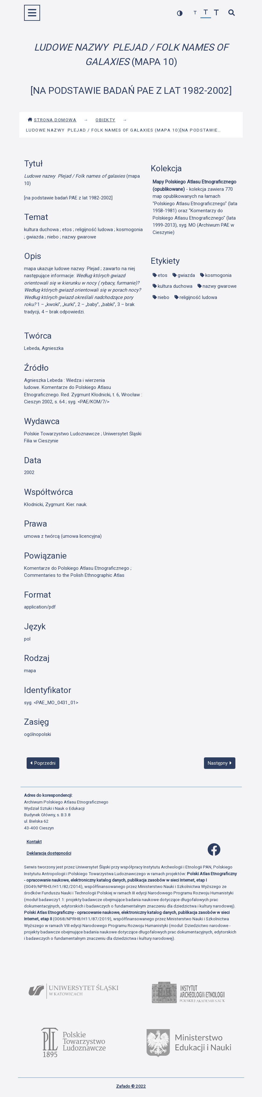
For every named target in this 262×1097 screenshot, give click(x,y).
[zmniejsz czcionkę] (195, 13)
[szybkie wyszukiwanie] (231, 13)
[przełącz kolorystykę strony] (179, 13)
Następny (220, 763)
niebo (163, 297)
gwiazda (186, 275)
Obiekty (105, 119)
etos (162, 275)
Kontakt (34, 841)
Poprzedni (42, 763)
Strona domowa (52, 119)
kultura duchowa (175, 286)
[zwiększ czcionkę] (216, 13)
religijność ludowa (198, 297)
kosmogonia (218, 275)
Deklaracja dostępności (49, 853)
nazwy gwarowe (220, 286)
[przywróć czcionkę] (205, 13)
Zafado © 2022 (131, 1086)
